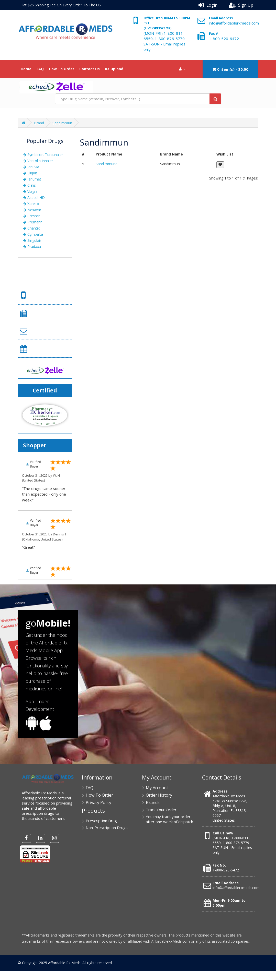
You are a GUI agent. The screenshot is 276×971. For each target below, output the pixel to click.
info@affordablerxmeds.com (234, 23)
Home (26, 68)
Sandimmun (62, 123)
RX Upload (114, 68)
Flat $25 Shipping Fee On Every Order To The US (60, 5)
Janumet (32, 179)
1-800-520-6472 (224, 38)
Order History (159, 795)
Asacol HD (34, 197)
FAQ (40, 68)
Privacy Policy (98, 802)
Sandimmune (106, 163)
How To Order (61, 68)
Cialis (29, 185)
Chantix (31, 228)
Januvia (31, 166)
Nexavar (32, 209)
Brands (153, 802)
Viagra (30, 191)
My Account (157, 787)
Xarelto (31, 203)
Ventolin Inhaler (38, 160)
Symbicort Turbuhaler (43, 154)
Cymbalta (33, 234)
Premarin (32, 222)
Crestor (31, 215)
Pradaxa (32, 246)
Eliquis (30, 173)
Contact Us (89, 68)
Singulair (32, 240)
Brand (39, 123)
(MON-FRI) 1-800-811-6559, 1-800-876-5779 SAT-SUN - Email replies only (164, 41)
